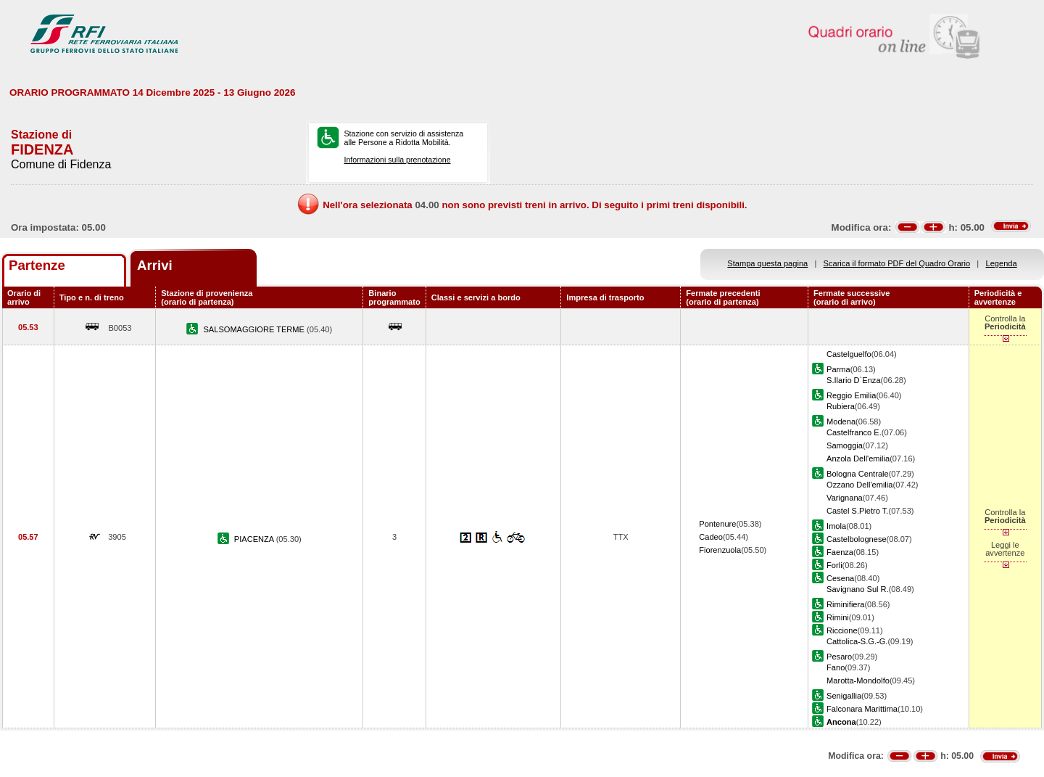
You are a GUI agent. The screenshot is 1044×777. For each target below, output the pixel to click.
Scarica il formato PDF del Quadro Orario (897, 263)
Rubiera (840, 406)
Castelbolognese (856, 539)
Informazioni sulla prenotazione (397, 159)
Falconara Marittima (862, 708)
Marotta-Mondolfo (858, 680)
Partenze (37, 265)
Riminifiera (845, 604)
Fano (835, 667)
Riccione (841, 630)
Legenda (1001, 263)
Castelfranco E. (854, 432)
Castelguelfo (848, 354)
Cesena (840, 578)
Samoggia (844, 445)
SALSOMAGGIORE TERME (255, 329)
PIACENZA (255, 539)
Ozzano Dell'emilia (859, 484)
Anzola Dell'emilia (858, 458)
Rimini (837, 617)
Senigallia (843, 695)
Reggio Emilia (851, 395)
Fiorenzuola (720, 550)
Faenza (839, 552)
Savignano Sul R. (857, 589)
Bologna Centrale (857, 473)
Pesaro (839, 656)
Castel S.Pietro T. (857, 510)
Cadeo (711, 537)
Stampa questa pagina (767, 263)
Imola (836, 526)
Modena (841, 421)
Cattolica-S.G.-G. (856, 641)
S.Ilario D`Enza (853, 380)
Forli (834, 565)
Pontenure (717, 523)
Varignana (844, 497)
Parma (838, 369)
